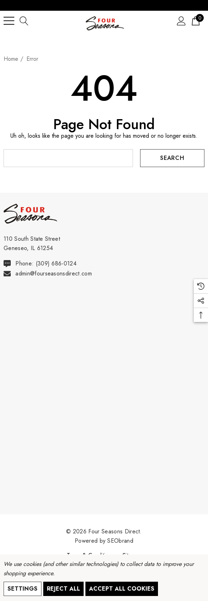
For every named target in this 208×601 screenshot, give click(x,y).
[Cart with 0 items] (195, 20)
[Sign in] (181, 20)
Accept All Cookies (121, 589)
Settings (23, 589)
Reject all (63, 589)
